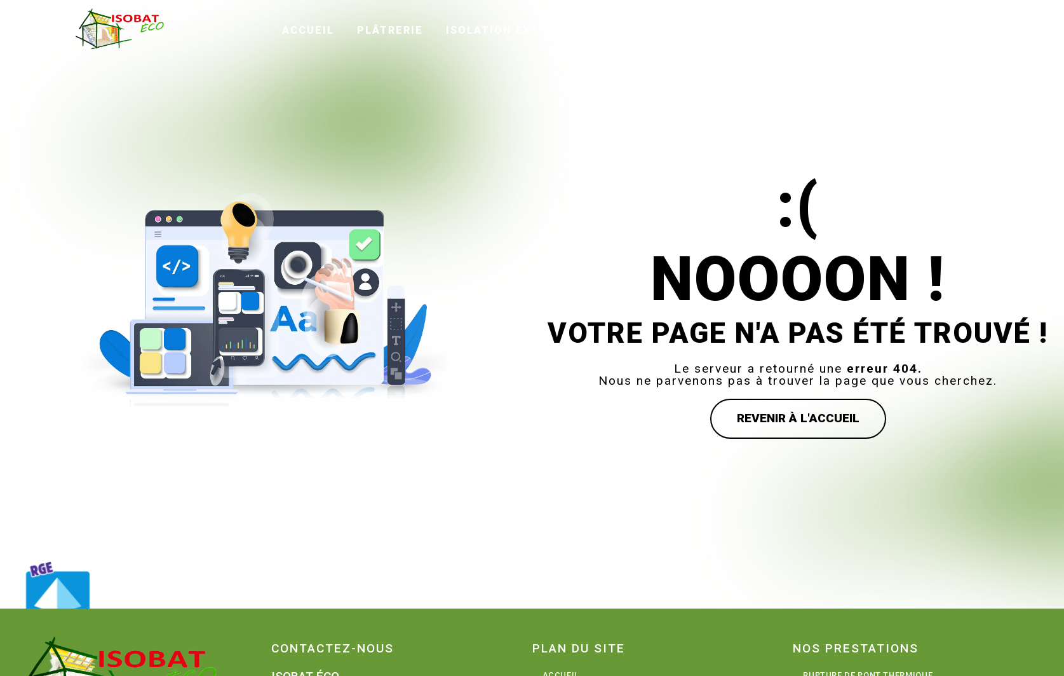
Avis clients (739, 30)
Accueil (309, 30)
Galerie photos (856, 30)
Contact (961, 30)
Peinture (644, 30)
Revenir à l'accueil (798, 418)
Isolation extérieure (519, 30)
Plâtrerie (391, 30)
